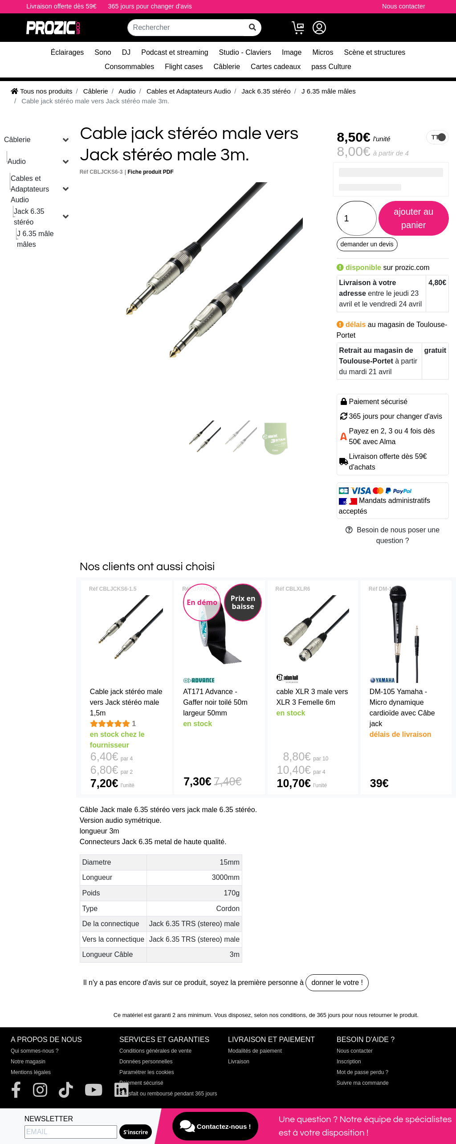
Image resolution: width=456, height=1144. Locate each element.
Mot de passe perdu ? (362, 1072)
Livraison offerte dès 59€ (61, 6)
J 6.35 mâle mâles (35, 239)
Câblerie (227, 66)
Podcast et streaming (174, 52)
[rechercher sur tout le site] (252, 27)
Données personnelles (145, 1061)
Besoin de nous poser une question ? (393, 535)
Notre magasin (28, 1061)
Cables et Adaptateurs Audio (30, 189)
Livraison (238, 1061)
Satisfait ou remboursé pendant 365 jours (168, 1094)
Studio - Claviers (245, 52)
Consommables (129, 66)
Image (291, 52)
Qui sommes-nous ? (34, 1051)
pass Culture (331, 66)
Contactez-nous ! (215, 1126)
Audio (17, 161)
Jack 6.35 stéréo (29, 217)
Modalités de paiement (255, 1051)
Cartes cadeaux (276, 66)
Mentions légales (31, 1072)
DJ (126, 52)
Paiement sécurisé (141, 1083)
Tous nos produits (41, 91)
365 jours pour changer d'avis (150, 6)
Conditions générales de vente (155, 1051)
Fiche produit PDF (151, 172)
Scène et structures (375, 52)
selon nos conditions (280, 1015)
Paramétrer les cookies (146, 1072)
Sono (102, 52)
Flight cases (184, 66)
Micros (322, 52)
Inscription (349, 1061)
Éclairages (67, 52)
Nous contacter (403, 6)
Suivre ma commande (363, 1083)
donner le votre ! (337, 982)
